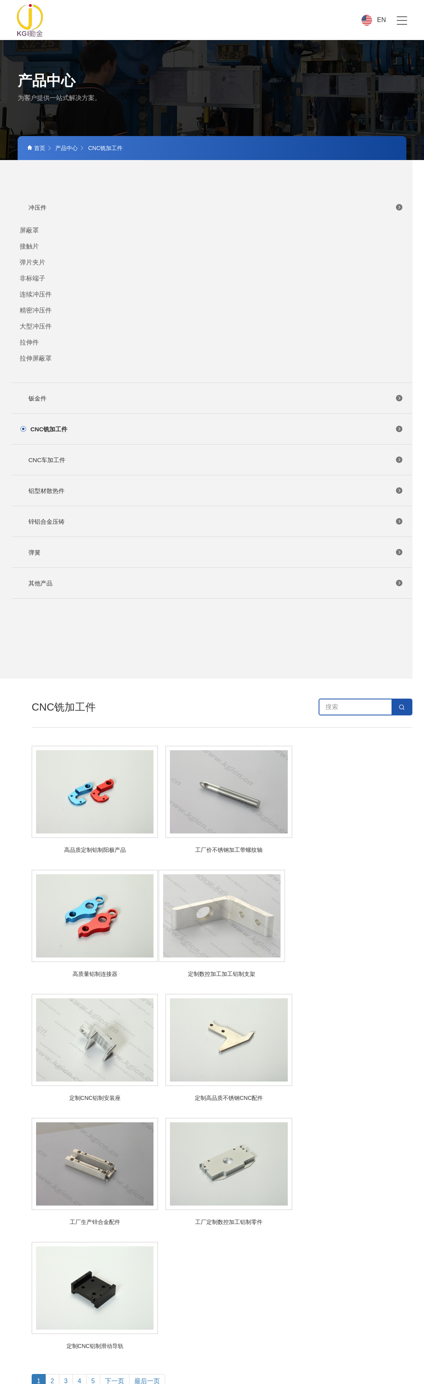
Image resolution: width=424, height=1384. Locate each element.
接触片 (29, 246)
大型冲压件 (36, 326)
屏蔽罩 (29, 230)
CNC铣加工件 (105, 148)
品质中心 (315, 1179)
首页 (36, 148)
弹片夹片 (32, 262)
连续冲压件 (36, 294)
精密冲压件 (36, 310)
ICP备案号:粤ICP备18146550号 (378, 1364)
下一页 (114, 1133)
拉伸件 (29, 342)
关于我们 (196, 1179)
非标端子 (32, 278)
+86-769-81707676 (59, 1276)
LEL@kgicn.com (60, 1292)
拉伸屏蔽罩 (36, 358)
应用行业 (275, 1179)
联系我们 (394, 1179)
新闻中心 (355, 1179)
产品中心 (66, 148)
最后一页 (147, 1133)
